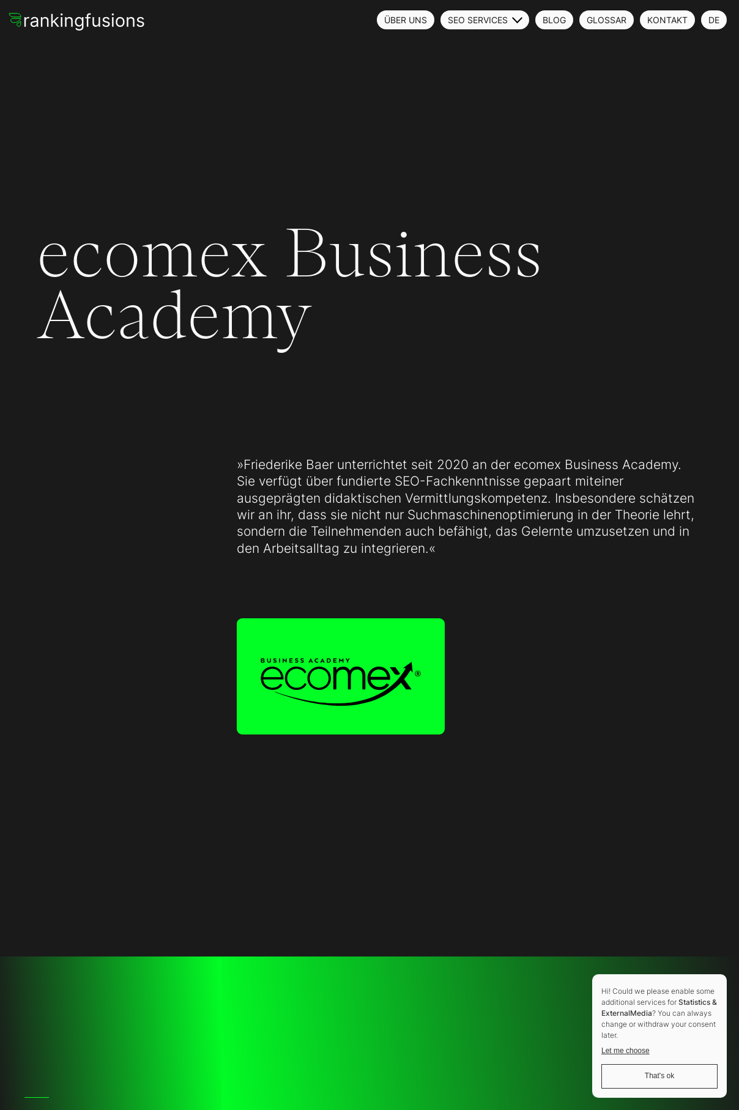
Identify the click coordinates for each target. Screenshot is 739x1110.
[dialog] (659, 1036)
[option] (30, 1097)
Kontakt (667, 20)
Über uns (405, 20)
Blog (554, 20)
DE (713, 20)
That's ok (659, 1075)
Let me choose (625, 1050)
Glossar (606, 20)
